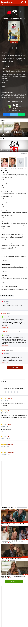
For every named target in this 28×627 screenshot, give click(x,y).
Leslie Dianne (22, 71)
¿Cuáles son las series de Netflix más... (13, 523)
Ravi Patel (7, 76)
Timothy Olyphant (14, 70)
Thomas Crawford (5, 71)
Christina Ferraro (15, 71)
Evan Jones (18, 74)
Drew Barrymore (5, 70)
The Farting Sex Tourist (7, 222)
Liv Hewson (21, 70)
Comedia (3, 84)
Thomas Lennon (22, 73)
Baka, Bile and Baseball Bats (9, 286)
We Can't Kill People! (7, 192)
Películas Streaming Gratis (8, 5)
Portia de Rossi (14, 76)
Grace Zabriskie (22, 76)
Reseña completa (5, 308)
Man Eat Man (4, 233)
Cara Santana (12, 74)
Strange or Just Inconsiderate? (9, 255)
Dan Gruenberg (5, 73)
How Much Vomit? (6, 264)
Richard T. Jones (13, 73)
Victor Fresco (4, 80)
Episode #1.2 (4, 203)
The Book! (4, 275)
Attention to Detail (6, 244)
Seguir (14, 42)
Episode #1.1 (4, 184)
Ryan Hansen (4, 74)
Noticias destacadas (21, 5)
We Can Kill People (6, 211)
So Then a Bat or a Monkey (8, 173)
